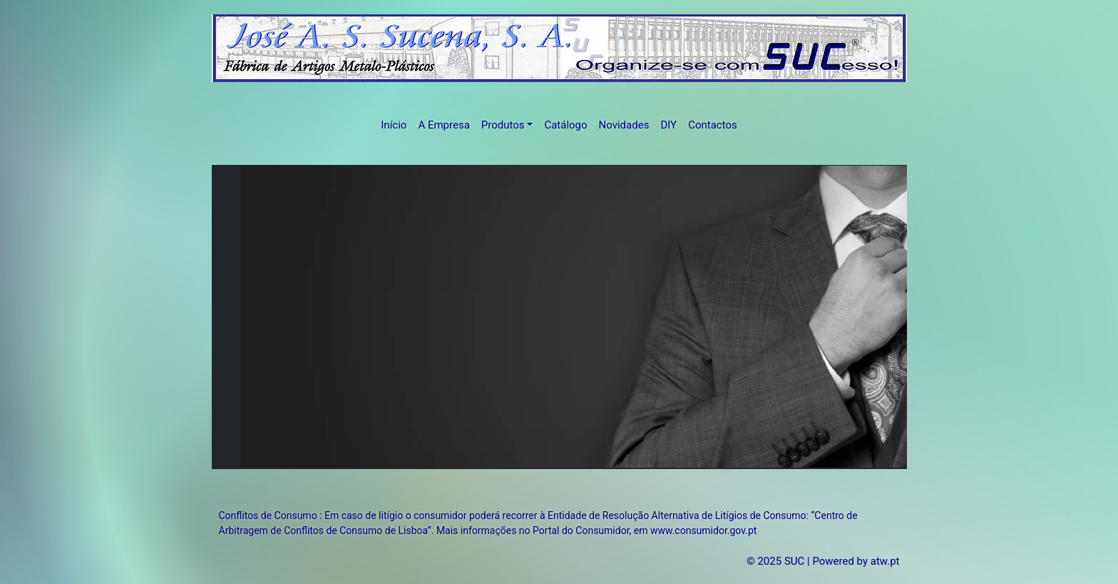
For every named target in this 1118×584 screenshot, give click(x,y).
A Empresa (443, 125)
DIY (668, 125)
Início (393, 125)
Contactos (712, 125)
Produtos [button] (503, 125)
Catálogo (565, 125)
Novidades (624, 125)
